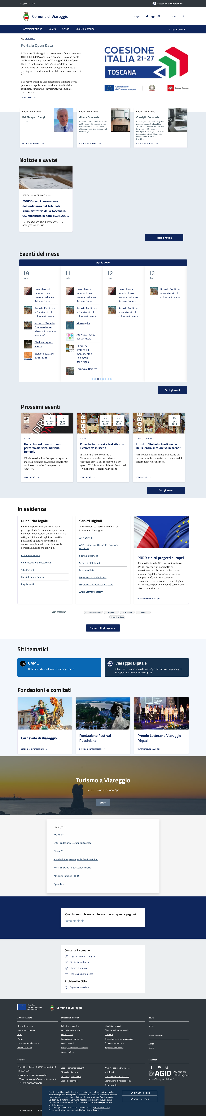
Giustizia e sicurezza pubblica (117, 1030)
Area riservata (111, 1085)
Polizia (143, 612)
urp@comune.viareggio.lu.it (35, 1075)
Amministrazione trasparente (117, 1067)
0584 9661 (26, 1070)
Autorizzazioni (67, 1034)
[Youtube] (152, 16)
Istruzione (127, 612)
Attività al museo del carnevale (85, 337)
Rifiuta (140, 1093)
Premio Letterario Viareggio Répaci (159, 738)
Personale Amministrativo (28, 1043)
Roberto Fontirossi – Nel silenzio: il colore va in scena (45, 312)
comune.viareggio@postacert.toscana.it (38, 1079)
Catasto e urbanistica (70, 1026)
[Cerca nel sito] (183, 16)
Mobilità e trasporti (113, 1026)
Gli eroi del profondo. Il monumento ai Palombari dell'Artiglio (84, 354)
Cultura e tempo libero (114, 1043)
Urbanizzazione (117, 617)
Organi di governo (25, 1026)
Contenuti (30, 38)
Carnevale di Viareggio (39, 738)
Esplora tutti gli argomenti (103, 628)
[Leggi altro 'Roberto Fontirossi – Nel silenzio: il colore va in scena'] (87, 477)
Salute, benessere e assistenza (74, 1047)
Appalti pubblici (67, 1043)
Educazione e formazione (72, 1039)
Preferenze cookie (102, 1107)
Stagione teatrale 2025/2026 (44, 356)
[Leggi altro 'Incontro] (143, 477)
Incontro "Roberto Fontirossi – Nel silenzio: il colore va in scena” (45, 329)
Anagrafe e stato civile (70, 1030)
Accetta (140, 1099)
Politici (20, 1039)
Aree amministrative (26, 1030)
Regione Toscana (27, 3)
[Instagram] (158, 16)
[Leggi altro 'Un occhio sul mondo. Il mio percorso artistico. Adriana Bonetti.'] (31, 477)
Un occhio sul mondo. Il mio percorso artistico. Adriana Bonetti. (44, 295)
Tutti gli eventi (166, 490)
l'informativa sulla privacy (90, 1110)
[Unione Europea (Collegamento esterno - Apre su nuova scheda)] (30, 1008)
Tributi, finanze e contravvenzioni (119, 1039)
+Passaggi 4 (83, 323)
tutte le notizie (164, 237)
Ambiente (109, 1034)
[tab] (92, 379)
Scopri (103, 802)
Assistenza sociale (93, 612)
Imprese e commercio (114, 1047)
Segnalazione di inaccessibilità (118, 1080)
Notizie (151, 1026)
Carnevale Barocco (86, 369)
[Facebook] (146, 16)
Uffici (19, 1034)
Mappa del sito (26, 1110)
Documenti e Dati (24, 1047)
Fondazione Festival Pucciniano (95, 738)
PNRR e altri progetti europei (160, 558)
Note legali (109, 1072)
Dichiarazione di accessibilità (117, 1076)
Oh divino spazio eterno (44, 344)
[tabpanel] (40, 324)
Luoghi (151, 1043)
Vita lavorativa (67, 1052)
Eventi (151, 1048)
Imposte (111, 612)
